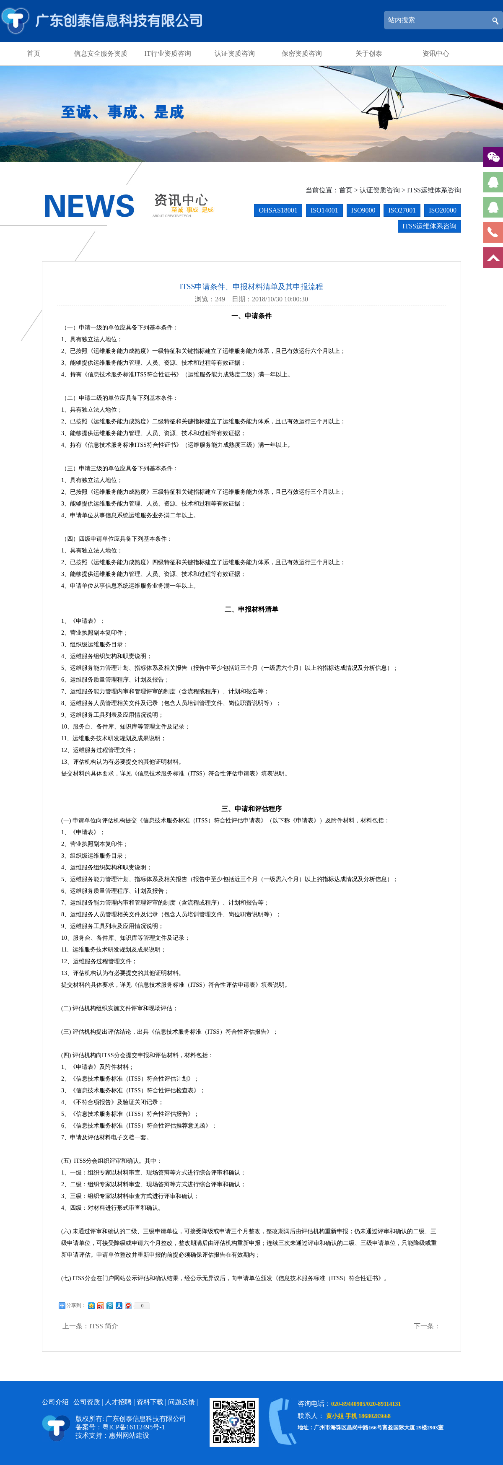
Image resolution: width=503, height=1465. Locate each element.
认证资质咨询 (235, 53)
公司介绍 (55, 1401)
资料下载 (150, 1401)
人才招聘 (118, 1401)
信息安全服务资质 (100, 53)
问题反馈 (181, 1401)
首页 (33, 53)
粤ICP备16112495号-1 (133, 1427)
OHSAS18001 (278, 210)
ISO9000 (363, 210)
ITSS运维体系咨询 (434, 190)
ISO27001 (402, 210)
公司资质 (86, 1401)
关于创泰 (368, 53)
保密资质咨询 (302, 53)
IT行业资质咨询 (167, 53)
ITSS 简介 (103, 1326)
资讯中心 (436, 53)
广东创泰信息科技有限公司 (103, 21)
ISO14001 (324, 210)
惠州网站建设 (129, 1435)
